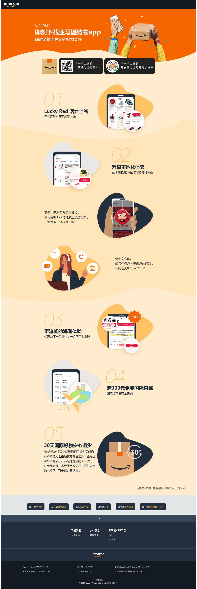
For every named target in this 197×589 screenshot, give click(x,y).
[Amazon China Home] (98, 555)
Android (112, 539)
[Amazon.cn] (11, 4)
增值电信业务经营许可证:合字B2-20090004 (132, 567)
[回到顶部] (98, 518)
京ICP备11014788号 (85, 567)
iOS (110, 535)
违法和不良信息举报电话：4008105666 (131, 571)
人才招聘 (75, 535)
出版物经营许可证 (84, 571)
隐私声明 (100, 580)
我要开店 (94, 535)
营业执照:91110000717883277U (36, 571)
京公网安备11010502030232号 (35, 567)
